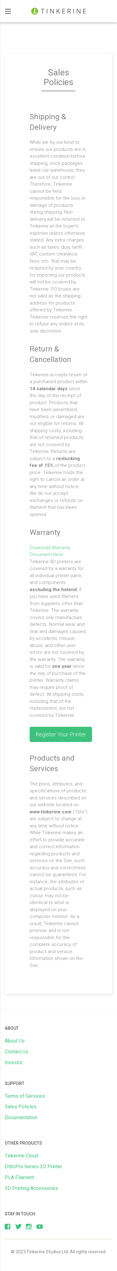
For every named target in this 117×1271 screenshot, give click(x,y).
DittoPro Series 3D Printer (33, 1166)
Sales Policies (21, 1107)
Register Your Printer (61, 734)
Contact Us (16, 1052)
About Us (15, 1041)
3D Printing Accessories (31, 1188)
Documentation (21, 1117)
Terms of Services (25, 1096)
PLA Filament (19, 1177)
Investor (14, 1062)
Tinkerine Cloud (21, 1156)
